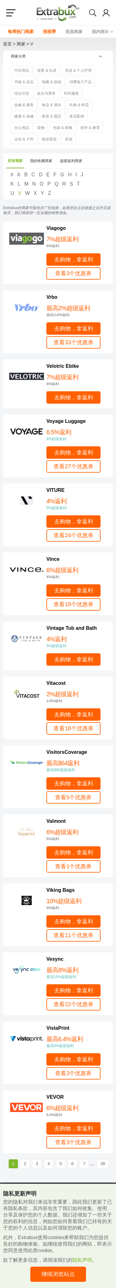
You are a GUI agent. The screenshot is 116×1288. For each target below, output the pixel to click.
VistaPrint (57, 1028)
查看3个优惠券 (73, 273)
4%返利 (76, 504)
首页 (7, 43)
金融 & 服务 (24, 105)
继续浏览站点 (58, 1274)
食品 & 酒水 (51, 105)
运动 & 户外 (24, 139)
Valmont (56, 821)
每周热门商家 (21, 31)
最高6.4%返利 (76, 1042)
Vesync (54, 959)
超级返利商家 (71, 161)
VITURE (55, 490)
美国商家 (74, 31)
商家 (21, 43)
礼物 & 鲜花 (79, 105)
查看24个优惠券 (73, 535)
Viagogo (56, 228)
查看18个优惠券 (73, 604)
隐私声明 (82, 1260)
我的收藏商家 (41, 161)
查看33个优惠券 (73, 342)
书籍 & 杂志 (24, 82)
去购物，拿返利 (73, 259)
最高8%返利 (76, 973)
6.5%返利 (76, 435)
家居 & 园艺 (51, 116)
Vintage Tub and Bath (71, 628)
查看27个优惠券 (73, 466)
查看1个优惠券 (73, 866)
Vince (52, 559)
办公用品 (21, 128)
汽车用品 (21, 70)
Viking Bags (60, 890)
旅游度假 (49, 139)
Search (93, 12)
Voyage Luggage (66, 421)
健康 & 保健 (24, 116)
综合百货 (21, 93)
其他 (68, 139)
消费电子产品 (80, 82)
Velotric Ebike (62, 366)
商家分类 (18, 56)
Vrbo (52, 297)
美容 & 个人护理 (78, 70)
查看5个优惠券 (73, 797)
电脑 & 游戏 (51, 82)
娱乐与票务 (46, 93)
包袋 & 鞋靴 (62, 128)
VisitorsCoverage (66, 752)
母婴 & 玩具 (47, 70)
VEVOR (55, 1097)
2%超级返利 (76, 697)
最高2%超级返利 (76, 311)
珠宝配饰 (76, 116)
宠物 (41, 128)
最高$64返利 (76, 766)
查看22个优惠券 (73, 1004)
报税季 (49, 31)
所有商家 (15, 161)
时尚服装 (71, 93)
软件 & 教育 (90, 128)
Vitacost (56, 683)
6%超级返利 (76, 573)
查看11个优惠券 (73, 935)
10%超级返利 (76, 904)
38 (102, 1163)
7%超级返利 (76, 242)
